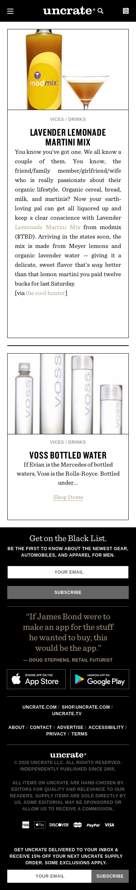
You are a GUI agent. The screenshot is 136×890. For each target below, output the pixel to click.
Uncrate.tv (67, 713)
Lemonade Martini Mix (47, 227)
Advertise (70, 727)
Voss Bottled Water (68, 455)
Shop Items (68, 497)
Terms (79, 734)
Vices (57, 119)
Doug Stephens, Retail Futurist (71, 660)
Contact (41, 727)
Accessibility (106, 727)
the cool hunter (45, 292)
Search (100, 11)
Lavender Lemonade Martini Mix (68, 137)
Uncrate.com (39, 707)
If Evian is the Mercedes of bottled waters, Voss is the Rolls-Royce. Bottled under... (68, 473)
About (16, 727)
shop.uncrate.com (86, 707)
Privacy (56, 734)
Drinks (77, 119)
